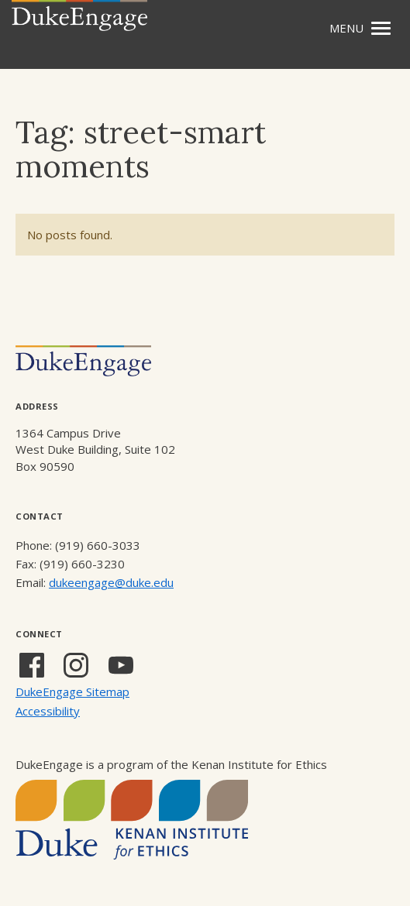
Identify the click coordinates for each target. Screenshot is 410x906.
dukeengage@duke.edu (111, 582)
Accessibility (48, 711)
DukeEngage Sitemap (72, 691)
